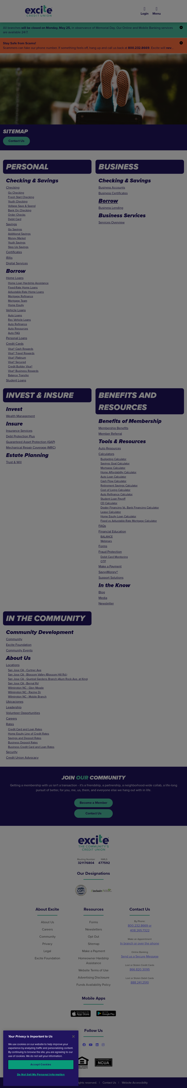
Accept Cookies (40, 1064)
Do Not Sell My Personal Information (41, 1074)
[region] (40, 1058)
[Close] (73, 1036)
